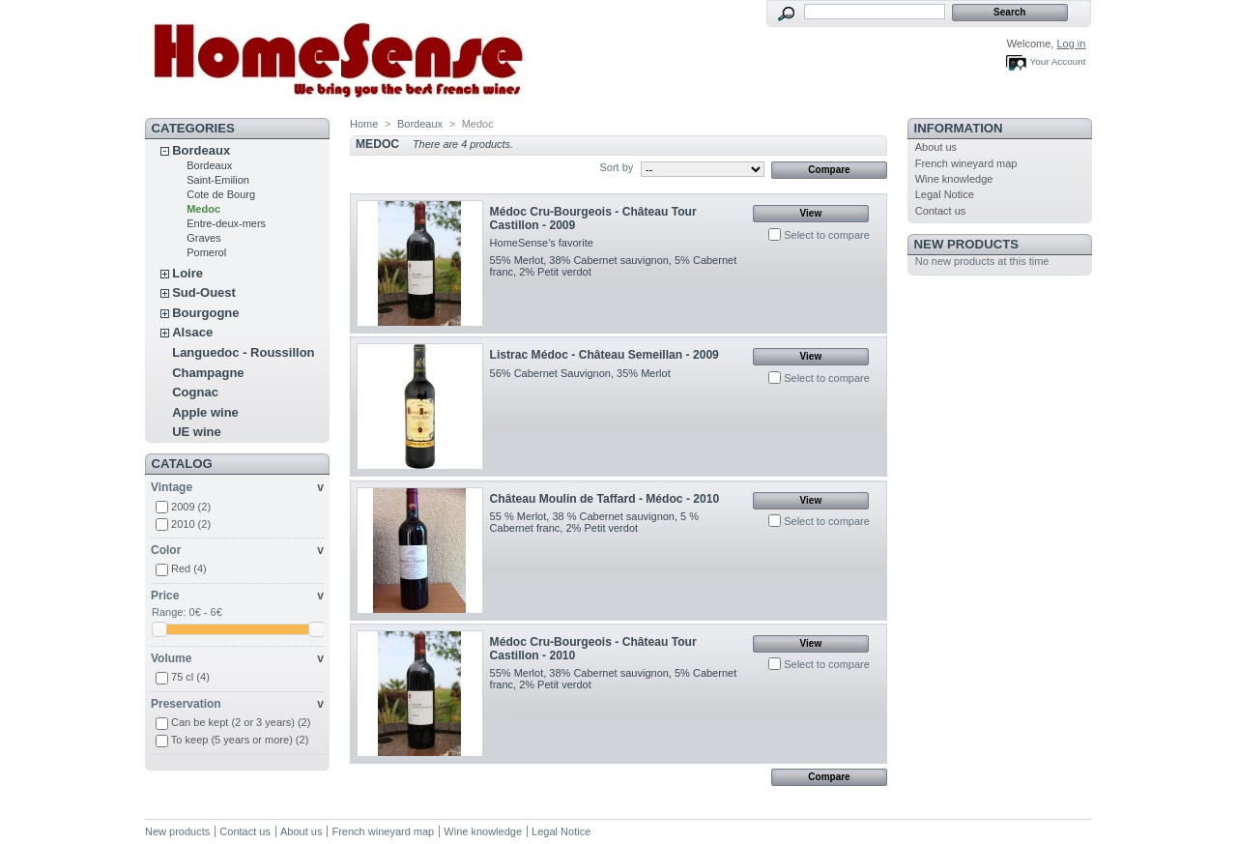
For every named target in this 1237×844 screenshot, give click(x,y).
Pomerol (206, 252)
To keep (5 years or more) (239, 739)
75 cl (190, 677)
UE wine (196, 431)
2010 (191, 524)
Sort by (616, 167)
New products (966, 244)
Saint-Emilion (218, 180)
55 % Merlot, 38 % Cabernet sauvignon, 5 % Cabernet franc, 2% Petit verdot (594, 522)
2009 (191, 506)
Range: (169, 612)
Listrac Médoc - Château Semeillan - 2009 (604, 355)
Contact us (940, 211)
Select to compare (827, 235)
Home (364, 124)
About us (936, 147)
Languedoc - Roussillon (243, 352)
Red (189, 568)
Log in (1070, 43)
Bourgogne (205, 313)
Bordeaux (201, 150)
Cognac (195, 392)
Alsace (192, 332)
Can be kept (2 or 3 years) (240, 722)
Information (958, 128)
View (811, 213)
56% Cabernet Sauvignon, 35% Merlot (580, 373)
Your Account (1058, 61)
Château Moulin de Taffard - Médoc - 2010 (605, 499)
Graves (203, 238)
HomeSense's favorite (541, 242)
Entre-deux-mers (226, 223)
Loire (187, 273)
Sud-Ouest (204, 292)
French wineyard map (966, 163)
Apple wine (205, 412)
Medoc (203, 209)
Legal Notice (944, 194)
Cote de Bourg (221, 194)
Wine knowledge (954, 179)
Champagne (208, 372)
